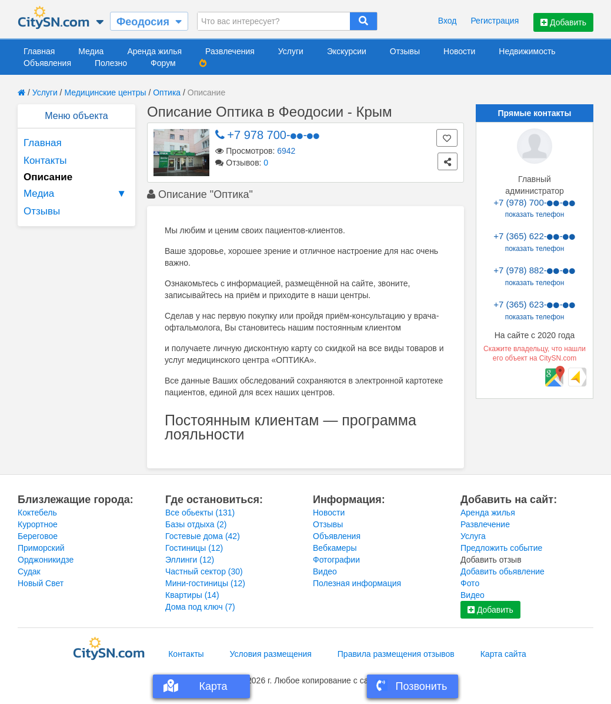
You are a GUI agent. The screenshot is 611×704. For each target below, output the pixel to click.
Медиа (90, 51)
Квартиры (192, 595)
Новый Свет (41, 583)
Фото (469, 583)
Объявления (47, 63)
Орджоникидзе (46, 559)
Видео (325, 571)
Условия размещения (271, 654)
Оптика (167, 92)
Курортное (38, 524)
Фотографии (336, 559)
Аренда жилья (154, 51)
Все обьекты (200, 512)
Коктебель (37, 512)
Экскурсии (346, 51)
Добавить (563, 22)
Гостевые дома (202, 536)
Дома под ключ (200, 607)
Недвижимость (527, 51)
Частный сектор (204, 571)
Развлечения (230, 51)
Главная (39, 51)
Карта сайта (503, 654)
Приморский (41, 548)
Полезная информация (357, 583)
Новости (459, 51)
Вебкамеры (334, 548)
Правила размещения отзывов (396, 654)
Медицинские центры (105, 92)
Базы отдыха (196, 524)
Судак (29, 571)
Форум (163, 63)
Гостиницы (194, 548)
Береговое (38, 536)
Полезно (111, 63)
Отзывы (405, 51)
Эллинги (189, 559)
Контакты (45, 160)
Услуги (290, 51)
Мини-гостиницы (205, 583)
